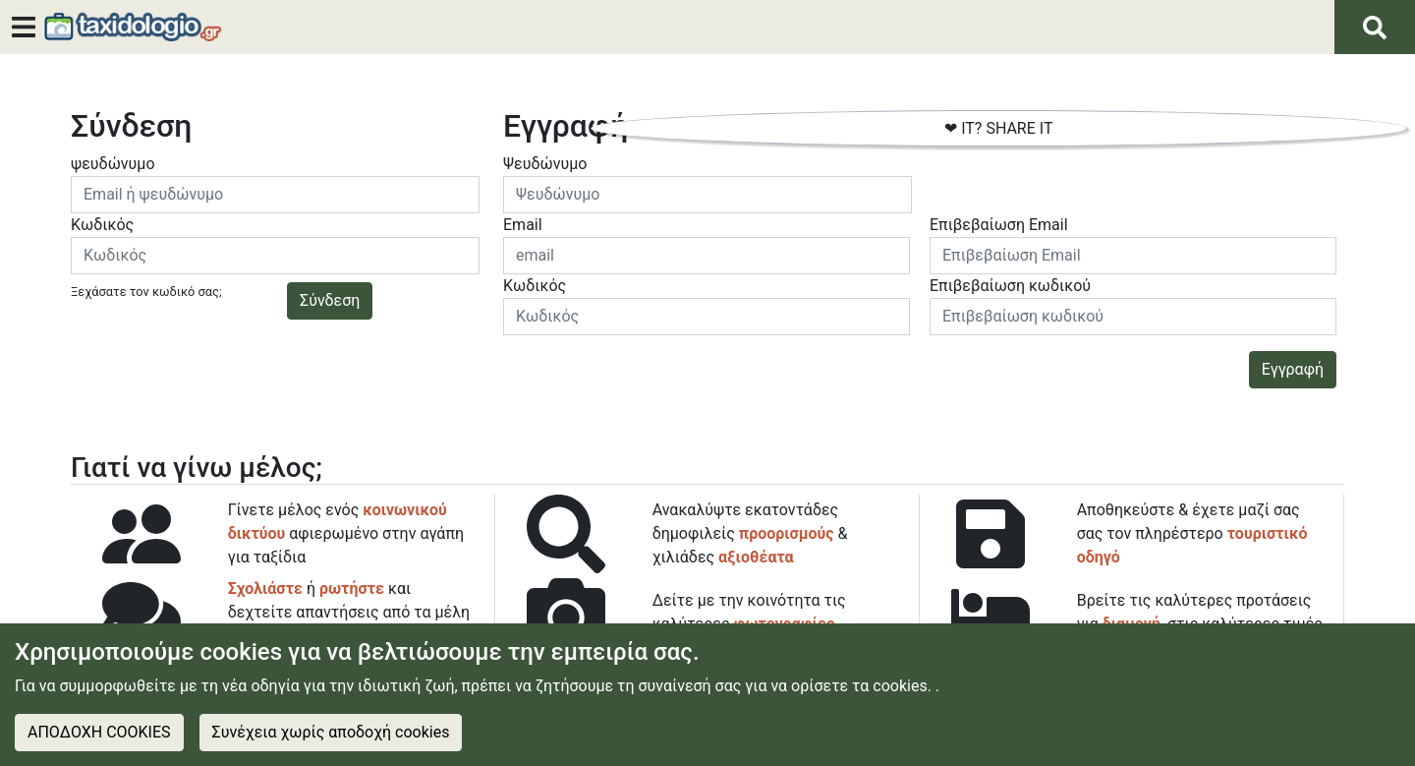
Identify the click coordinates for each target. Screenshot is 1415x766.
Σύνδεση (330, 300)
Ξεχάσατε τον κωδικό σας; (146, 291)
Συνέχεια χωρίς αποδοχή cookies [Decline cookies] (331, 732)
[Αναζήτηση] (1374, 27)
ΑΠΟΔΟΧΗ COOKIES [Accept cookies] (99, 732)
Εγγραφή (1293, 369)
